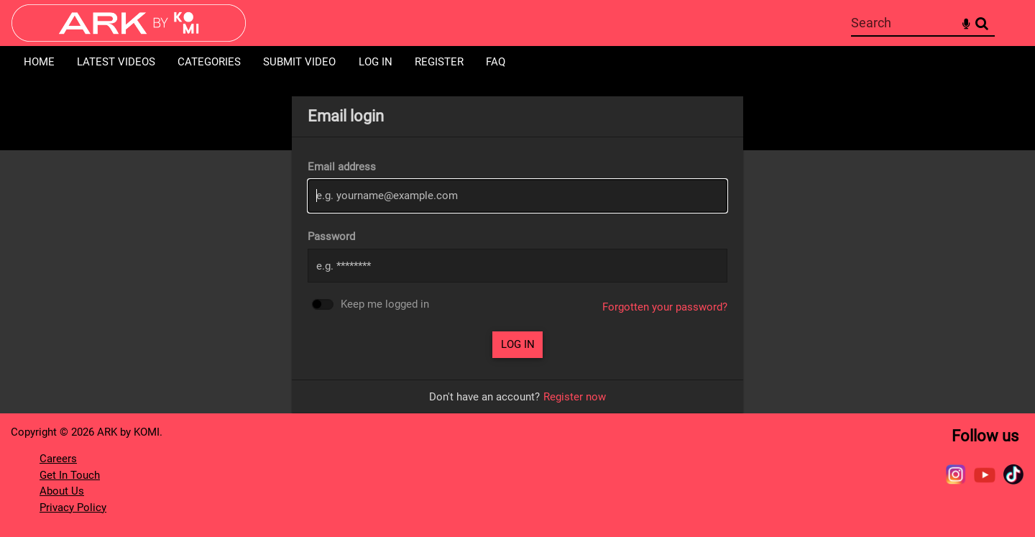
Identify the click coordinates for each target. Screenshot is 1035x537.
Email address (342, 166)
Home (39, 61)
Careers (58, 458)
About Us (62, 491)
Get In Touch (70, 475)
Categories (209, 61)
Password (331, 236)
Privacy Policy (73, 507)
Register (439, 61)
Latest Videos (116, 61)
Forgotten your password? (664, 306)
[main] (517, 254)
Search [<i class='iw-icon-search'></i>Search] (981, 22)
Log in (375, 61)
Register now (574, 396)
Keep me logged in (385, 304)
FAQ (495, 61)
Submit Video (299, 61)
